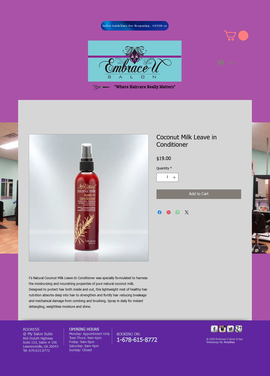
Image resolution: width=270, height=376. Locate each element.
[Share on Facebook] (159, 212)
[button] (236, 36)
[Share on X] (187, 212)
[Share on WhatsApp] (178, 212)
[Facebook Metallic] (214, 328)
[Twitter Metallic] (230, 328)
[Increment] (175, 177)
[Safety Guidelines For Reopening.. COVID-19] (135, 26)
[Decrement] (160, 177)
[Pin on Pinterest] (168, 212)
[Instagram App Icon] (222, 328)
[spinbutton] (167, 177)
